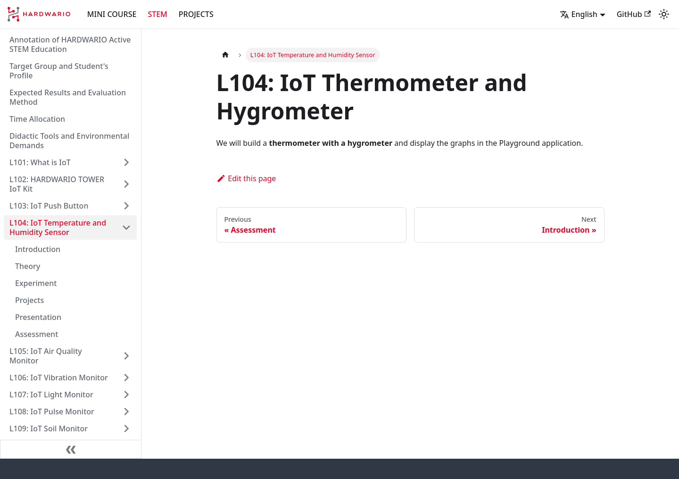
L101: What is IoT (40, 162)
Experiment (36, 283)
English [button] (578, 14)
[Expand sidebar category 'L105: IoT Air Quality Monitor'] (126, 356)
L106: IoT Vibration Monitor (58, 377)
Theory (27, 266)
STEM (157, 14)
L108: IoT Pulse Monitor (51, 411)
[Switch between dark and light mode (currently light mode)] (663, 14)
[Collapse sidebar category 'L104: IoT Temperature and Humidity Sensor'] (126, 227)
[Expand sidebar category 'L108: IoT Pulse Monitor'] (126, 411)
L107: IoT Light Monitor (51, 394)
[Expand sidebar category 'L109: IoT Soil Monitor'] (126, 428)
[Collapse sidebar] (70, 449)
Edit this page (246, 178)
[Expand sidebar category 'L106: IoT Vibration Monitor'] (126, 377)
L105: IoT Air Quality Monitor (45, 356)
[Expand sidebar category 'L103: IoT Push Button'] (126, 205)
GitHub (634, 14)
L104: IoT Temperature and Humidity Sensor (57, 227)
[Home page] (225, 55)
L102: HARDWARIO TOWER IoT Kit (56, 184)
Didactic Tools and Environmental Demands (69, 141)
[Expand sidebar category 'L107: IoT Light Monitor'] (126, 394)
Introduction (37, 249)
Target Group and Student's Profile (58, 71)
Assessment (36, 334)
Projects (29, 300)
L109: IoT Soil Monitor (48, 428)
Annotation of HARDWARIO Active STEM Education (70, 44)
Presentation (38, 317)
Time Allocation (37, 119)
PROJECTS (196, 14)
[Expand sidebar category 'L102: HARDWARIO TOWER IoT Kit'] (126, 184)
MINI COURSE (112, 14)
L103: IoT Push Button (48, 206)
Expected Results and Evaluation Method (67, 97)
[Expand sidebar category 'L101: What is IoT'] (126, 162)
